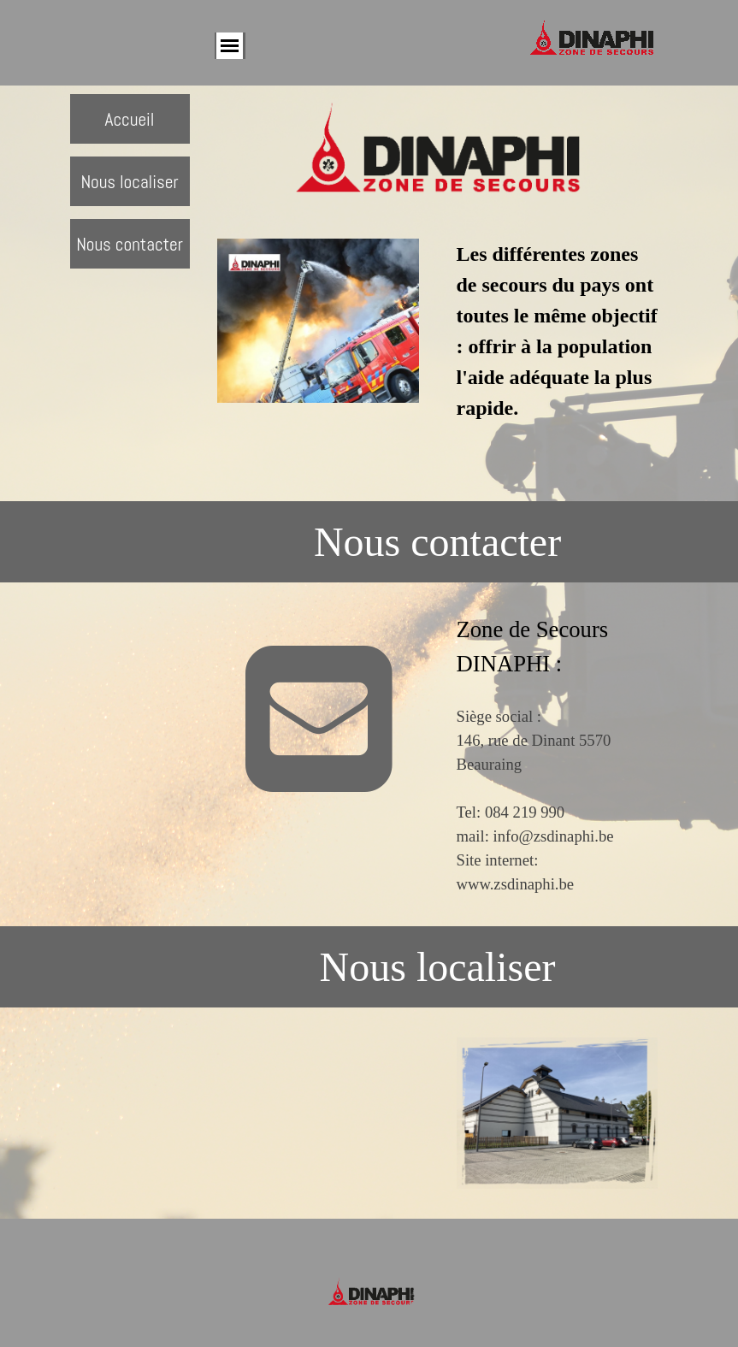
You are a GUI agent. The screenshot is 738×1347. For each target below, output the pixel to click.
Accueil (129, 119)
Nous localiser (129, 181)
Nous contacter (129, 244)
